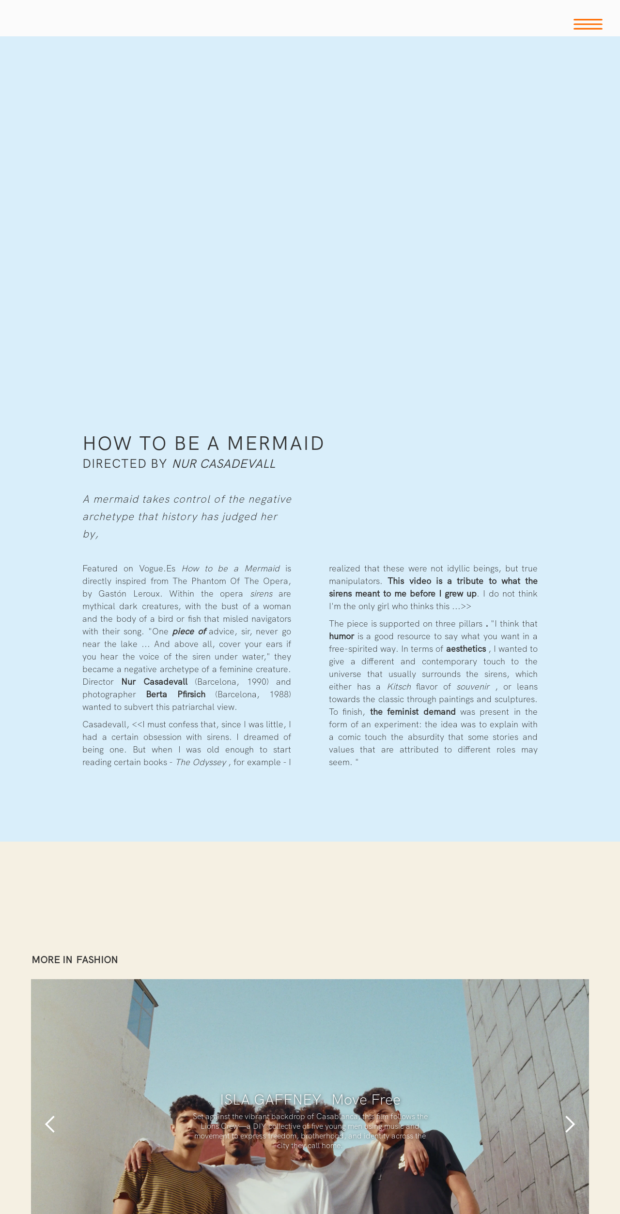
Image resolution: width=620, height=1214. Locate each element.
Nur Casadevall (223, 464)
